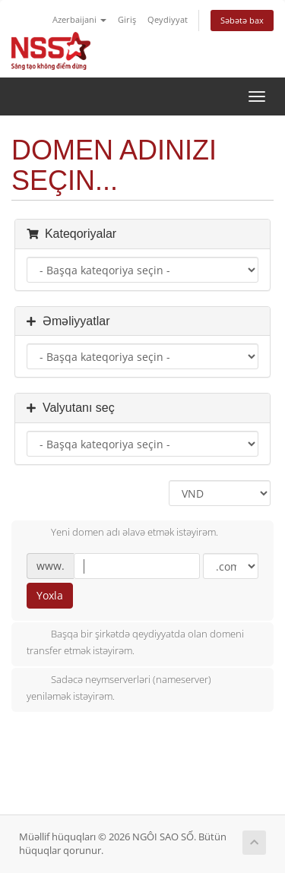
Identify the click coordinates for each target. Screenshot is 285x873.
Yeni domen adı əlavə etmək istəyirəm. (122, 533)
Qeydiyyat (167, 19)
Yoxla (49, 595)
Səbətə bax (242, 20)
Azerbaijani (79, 19)
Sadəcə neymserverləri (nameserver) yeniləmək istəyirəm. (119, 687)
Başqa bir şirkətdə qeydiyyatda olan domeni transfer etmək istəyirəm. (135, 642)
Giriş (127, 19)
